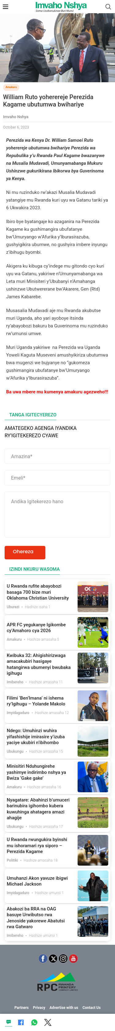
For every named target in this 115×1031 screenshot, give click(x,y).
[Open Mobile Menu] (5, 6)
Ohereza (23, 551)
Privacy (39, 1008)
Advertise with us (63, 1008)
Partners (21, 1008)
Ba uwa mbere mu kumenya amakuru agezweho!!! (57, 392)
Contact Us (91, 1008)
